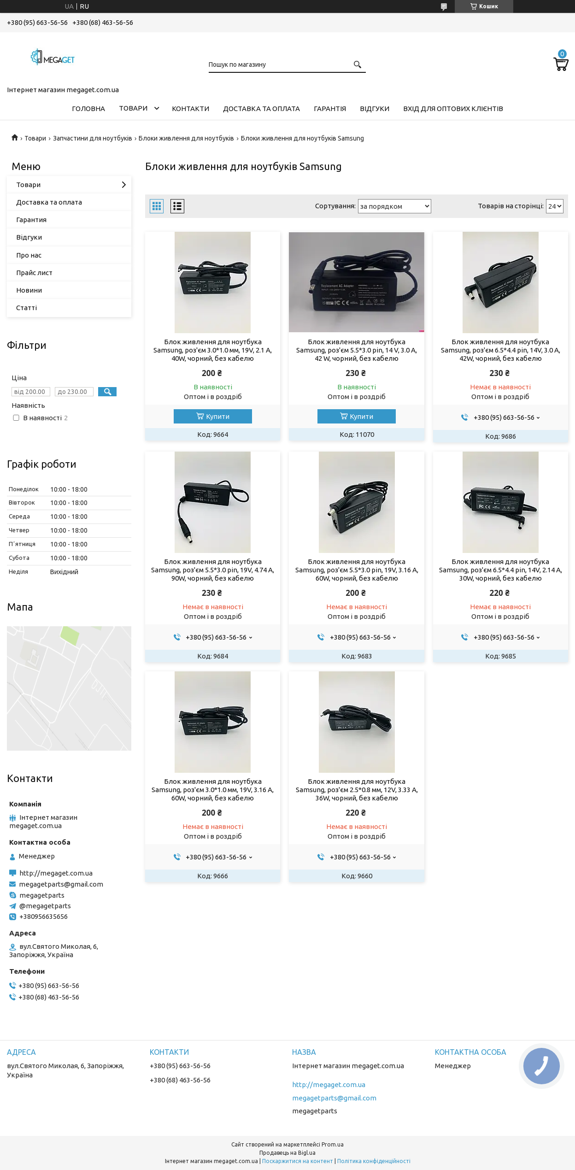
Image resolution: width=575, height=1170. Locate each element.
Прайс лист (34, 272)
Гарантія (330, 108)
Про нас (28, 255)
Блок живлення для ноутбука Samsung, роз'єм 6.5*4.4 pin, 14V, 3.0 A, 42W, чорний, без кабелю (500, 350)
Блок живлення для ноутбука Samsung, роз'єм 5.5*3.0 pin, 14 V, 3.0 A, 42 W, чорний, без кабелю (356, 350)
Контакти (190, 108)
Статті (26, 308)
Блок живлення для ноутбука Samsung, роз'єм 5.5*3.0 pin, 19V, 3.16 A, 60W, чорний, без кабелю (356, 570)
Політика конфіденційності (374, 1161)
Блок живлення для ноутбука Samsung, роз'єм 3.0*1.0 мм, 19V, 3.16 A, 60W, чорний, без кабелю (213, 789)
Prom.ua (333, 1144)
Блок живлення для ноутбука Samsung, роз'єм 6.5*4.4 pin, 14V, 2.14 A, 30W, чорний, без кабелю (500, 570)
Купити (217, 416)
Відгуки (374, 108)
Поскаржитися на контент (297, 1161)
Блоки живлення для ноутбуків (186, 138)
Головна (88, 108)
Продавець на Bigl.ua (287, 1153)
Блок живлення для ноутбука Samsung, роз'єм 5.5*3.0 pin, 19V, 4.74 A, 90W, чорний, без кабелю (212, 570)
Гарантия (31, 219)
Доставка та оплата (261, 108)
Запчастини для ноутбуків (92, 138)
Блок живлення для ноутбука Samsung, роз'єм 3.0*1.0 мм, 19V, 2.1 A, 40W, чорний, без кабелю (212, 350)
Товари (133, 108)
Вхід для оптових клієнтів (453, 108)
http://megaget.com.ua (56, 873)
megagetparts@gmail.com (61, 884)
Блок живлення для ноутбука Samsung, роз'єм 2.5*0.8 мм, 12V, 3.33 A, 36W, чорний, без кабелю (357, 789)
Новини (29, 290)
